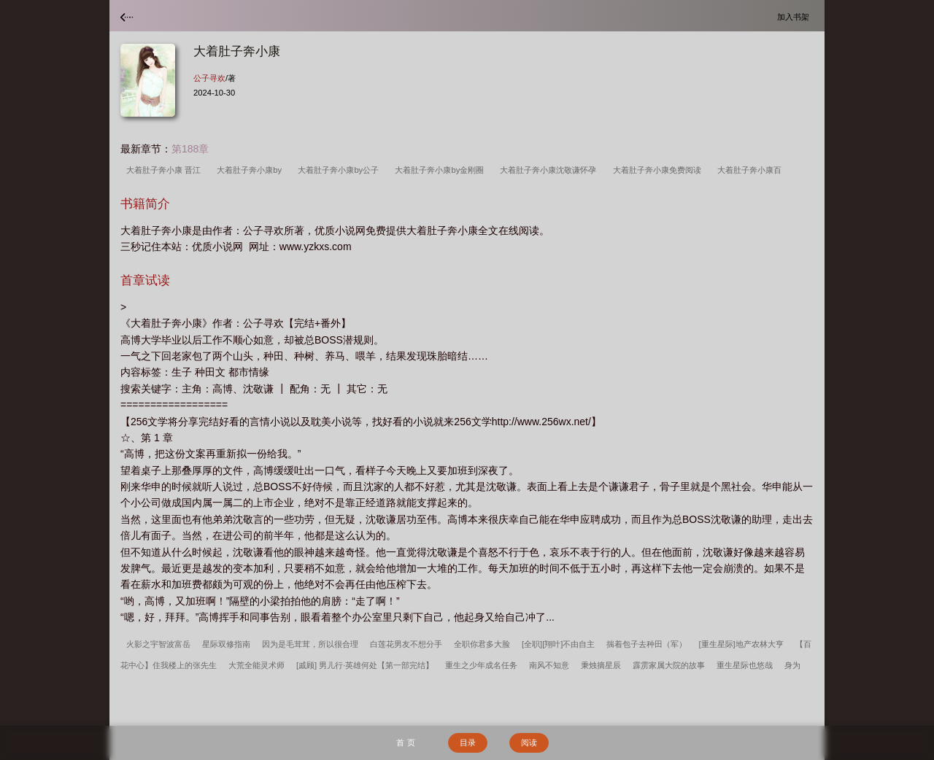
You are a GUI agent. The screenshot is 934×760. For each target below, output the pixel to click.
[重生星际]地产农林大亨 (740, 644)
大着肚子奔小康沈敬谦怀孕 (550, 170)
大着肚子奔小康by (251, 170)
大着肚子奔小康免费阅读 (659, 170)
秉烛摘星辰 (601, 665)
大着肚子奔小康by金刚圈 (441, 170)
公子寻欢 (209, 78)
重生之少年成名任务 (481, 665)
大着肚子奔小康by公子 (340, 170)
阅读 (529, 742)
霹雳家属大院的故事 (669, 665)
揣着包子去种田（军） (646, 644)
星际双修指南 (226, 644)
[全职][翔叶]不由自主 (558, 644)
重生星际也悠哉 (745, 665)
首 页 (405, 742)
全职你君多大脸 (482, 644)
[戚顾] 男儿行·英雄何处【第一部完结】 (364, 665)
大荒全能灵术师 (256, 665)
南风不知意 (549, 665)
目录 (468, 742)
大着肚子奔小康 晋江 (165, 170)
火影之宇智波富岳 (158, 644)
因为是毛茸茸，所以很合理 (310, 644)
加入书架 (795, 16)
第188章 (190, 149)
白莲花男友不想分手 (406, 644)
